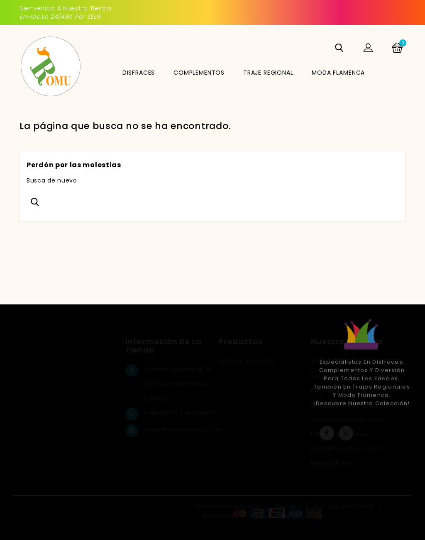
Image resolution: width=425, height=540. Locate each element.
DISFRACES (138, 72)
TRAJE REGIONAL (268, 72)
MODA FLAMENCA (338, 72)
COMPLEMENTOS (199, 72)
